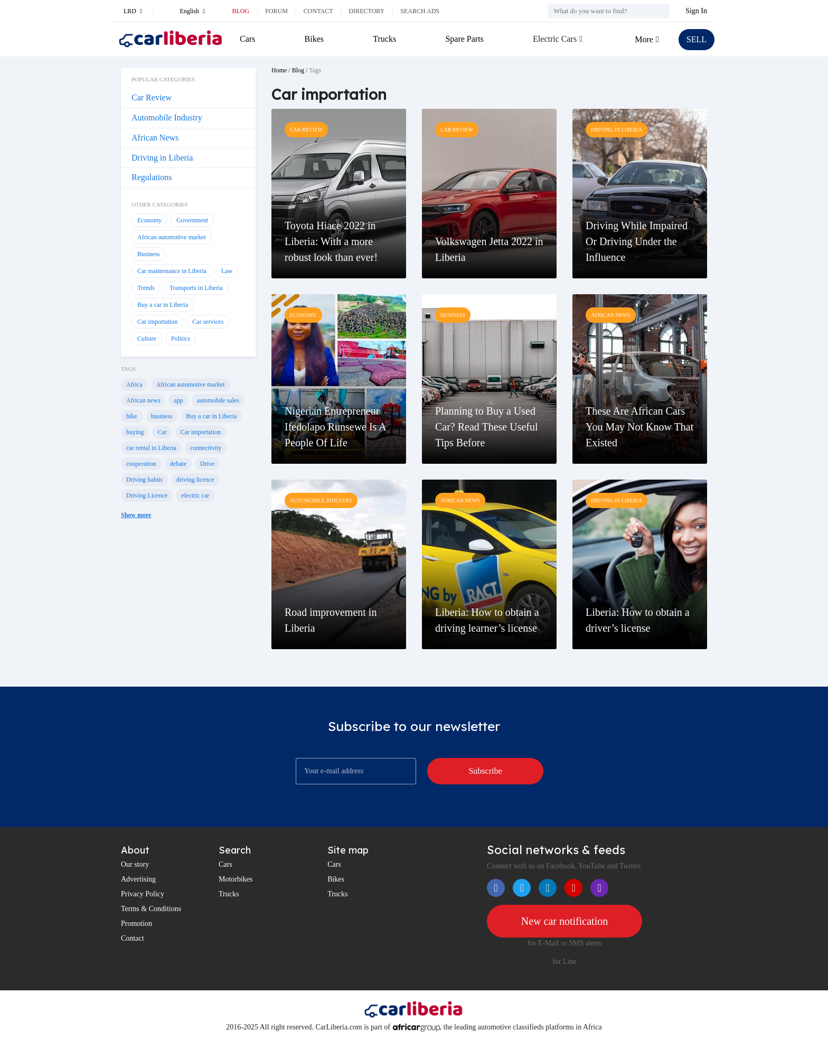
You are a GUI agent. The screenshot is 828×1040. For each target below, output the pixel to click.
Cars (247, 38)
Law (226, 271)
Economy (149, 220)
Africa (134, 384)
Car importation (157, 321)
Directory (367, 11)
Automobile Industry (166, 117)
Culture (146, 338)
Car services (207, 321)
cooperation (141, 463)
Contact (318, 11)
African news (143, 400)
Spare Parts (464, 38)
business (162, 416)
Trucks (384, 38)
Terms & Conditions (151, 909)
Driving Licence (146, 495)
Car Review (151, 97)
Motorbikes (236, 879)
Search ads (419, 11)
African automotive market (171, 237)
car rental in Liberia (151, 448)
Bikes (314, 38)
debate (178, 463)
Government (192, 220)
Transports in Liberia (196, 288)
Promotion (136, 923)
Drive (207, 463)
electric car (195, 495)
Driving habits (144, 479)
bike (131, 416)
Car (161, 432)
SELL (696, 39)
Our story (135, 864)
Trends (146, 288)
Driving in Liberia (162, 157)
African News (154, 137)
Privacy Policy (142, 894)
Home (279, 70)
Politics (180, 338)
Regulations (151, 177)
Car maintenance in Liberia (171, 271)
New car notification (564, 921)
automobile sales (218, 400)
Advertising (138, 879)
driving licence (195, 479)
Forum (276, 11)
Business (148, 254)
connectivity (205, 448)
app (178, 400)
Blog (240, 11)
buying (135, 432)
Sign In (696, 11)
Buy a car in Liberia (162, 304)
